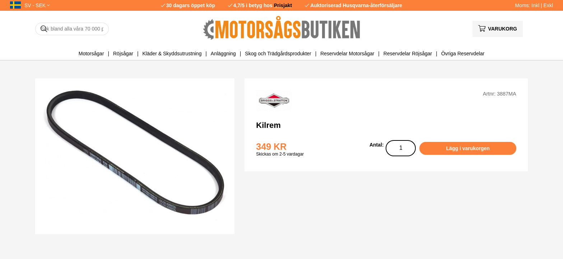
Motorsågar (91, 53)
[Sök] (72, 29)
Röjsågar (123, 53)
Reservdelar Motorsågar (347, 53)
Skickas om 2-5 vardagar (280, 154)
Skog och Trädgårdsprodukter (278, 53)
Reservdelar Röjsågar (407, 53)
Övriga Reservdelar (463, 53)
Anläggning (223, 53)
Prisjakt (283, 5)
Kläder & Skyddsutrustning (171, 53)
